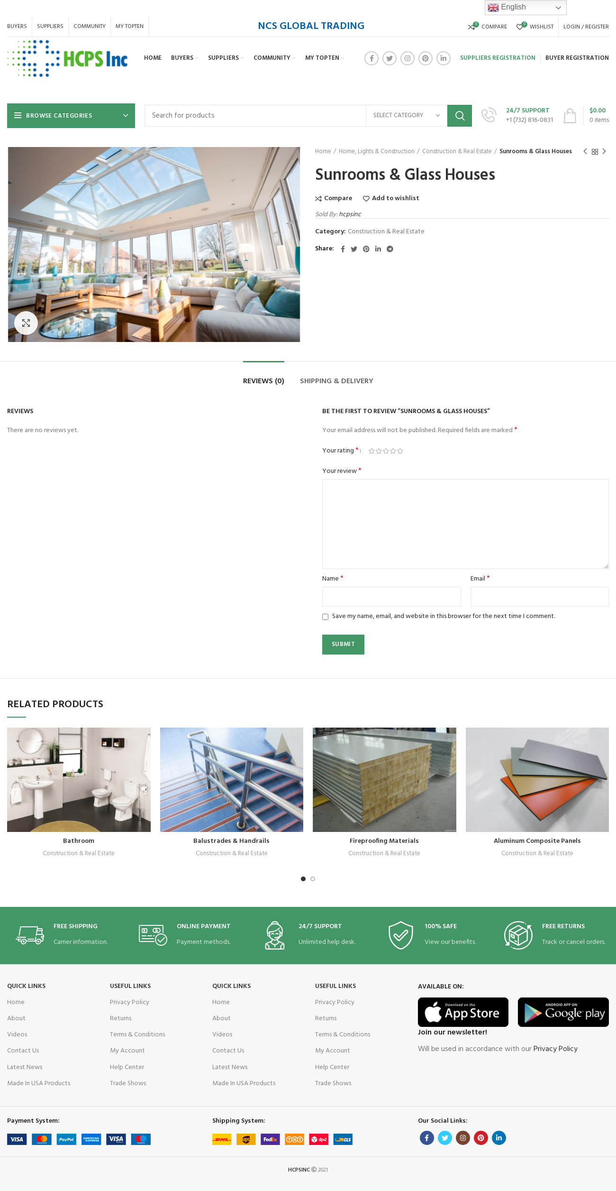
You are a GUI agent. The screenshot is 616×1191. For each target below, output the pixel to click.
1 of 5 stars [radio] (371, 451)
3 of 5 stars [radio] (386, 451)
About (16, 1018)
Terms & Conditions (137, 1034)
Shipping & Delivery (336, 381)
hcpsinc (350, 214)
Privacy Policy (129, 1002)
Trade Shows (128, 1083)
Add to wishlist (395, 198)
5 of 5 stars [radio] (400, 451)
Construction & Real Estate (457, 152)
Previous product (585, 152)
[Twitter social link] (389, 58)
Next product (604, 152)
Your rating (340, 451)
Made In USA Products (38, 1083)
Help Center (127, 1067)
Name (333, 579)
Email (480, 579)
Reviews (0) (263, 381)
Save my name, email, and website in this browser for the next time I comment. (443, 616)
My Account (127, 1050)
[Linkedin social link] (443, 58)
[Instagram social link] (407, 58)
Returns (120, 1018)
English (507, 7)
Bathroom (78, 841)
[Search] (308, 116)
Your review (342, 471)
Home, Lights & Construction (377, 152)
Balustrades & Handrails (231, 841)
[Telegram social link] (390, 249)
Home (323, 152)
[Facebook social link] (371, 58)
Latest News (24, 1067)
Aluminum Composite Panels (537, 841)
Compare (338, 198)
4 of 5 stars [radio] (393, 451)
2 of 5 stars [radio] (378, 451)
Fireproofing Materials (384, 841)
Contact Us (23, 1050)
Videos (17, 1034)
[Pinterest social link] (425, 58)
